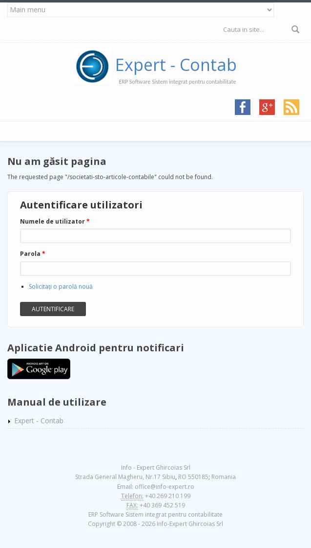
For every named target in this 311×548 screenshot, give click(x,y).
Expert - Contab (176, 64)
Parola (32, 254)
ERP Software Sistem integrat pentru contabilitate (155, 514)
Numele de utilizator (55, 221)
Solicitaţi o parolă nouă (61, 286)
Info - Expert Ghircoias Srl (155, 467)
